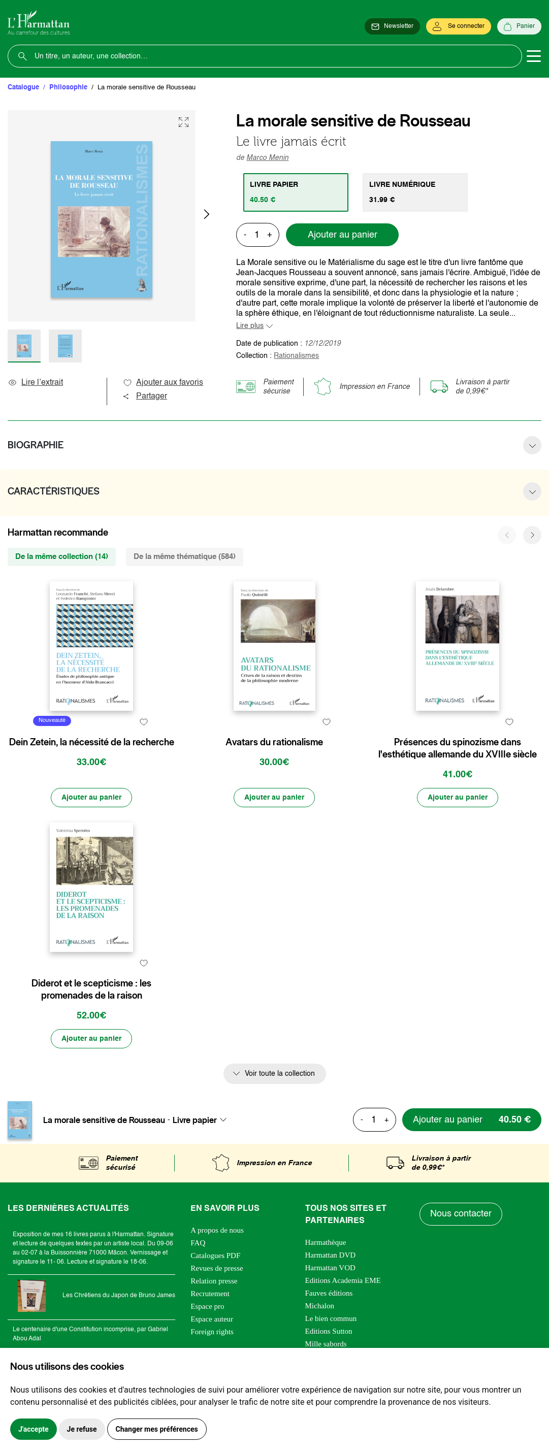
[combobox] (203, 1120)
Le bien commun (331, 1318)
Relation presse (213, 1281)
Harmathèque (325, 1242)
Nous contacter (461, 1213)
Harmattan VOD (330, 1268)
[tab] (295, 192)
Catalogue (23, 87)
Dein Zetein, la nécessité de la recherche (91, 742)
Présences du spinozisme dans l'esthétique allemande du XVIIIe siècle (457, 748)
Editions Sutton (328, 1331)
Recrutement (210, 1294)
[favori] (143, 722)
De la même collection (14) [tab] (61, 556)
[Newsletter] (392, 26)
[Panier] (519, 26)
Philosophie (68, 87)
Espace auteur (211, 1319)
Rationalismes (296, 355)
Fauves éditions (329, 1293)
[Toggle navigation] (533, 56)
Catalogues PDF (215, 1255)
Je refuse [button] (82, 1429)
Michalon (320, 1306)
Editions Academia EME (343, 1280)
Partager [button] (144, 396)
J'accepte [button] (33, 1429)
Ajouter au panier (342, 235)
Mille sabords (326, 1344)
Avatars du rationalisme (274, 742)
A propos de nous (217, 1230)
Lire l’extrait (35, 383)
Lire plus (250, 325)
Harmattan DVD (330, 1255)
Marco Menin (267, 157)
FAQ (197, 1243)
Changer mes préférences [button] (157, 1429)
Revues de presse (216, 1268)
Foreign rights (212, 1332)
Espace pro (207, 1306)
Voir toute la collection (280, 1073)
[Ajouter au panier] (91, 797)
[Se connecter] (458, 26)
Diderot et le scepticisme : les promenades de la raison (91, 989)
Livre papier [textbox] (195, 1120)
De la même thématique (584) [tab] (185, 556)
